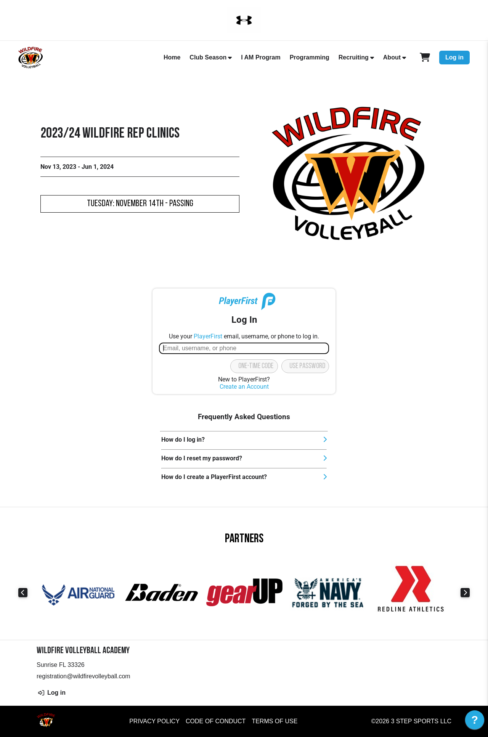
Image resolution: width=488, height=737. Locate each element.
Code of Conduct (216, 721)
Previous (22, 592)
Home (172, 57)
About (392, 57)
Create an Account (244, 386)
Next (465, 592)
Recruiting (354, 57)
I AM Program (260, 57)
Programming (309, 57)
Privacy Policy (154, 721)
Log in (454, 57)
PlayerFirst (208, 336)
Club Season (207, 57)
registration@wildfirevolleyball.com (83, 676)
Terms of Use (274, 721)
